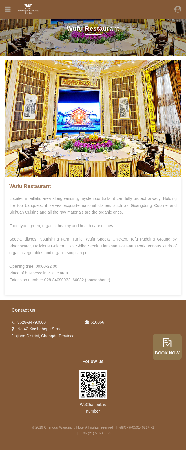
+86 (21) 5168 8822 (96, 433)
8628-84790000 (31, 322)
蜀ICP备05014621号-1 (136, 427)
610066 (97, 322)
